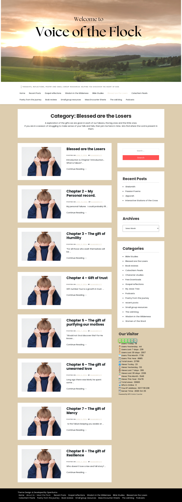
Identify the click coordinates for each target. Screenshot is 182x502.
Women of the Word (135, 321)
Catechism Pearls (139, 93)
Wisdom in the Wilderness (76, 93)
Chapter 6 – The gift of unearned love (85, 366)
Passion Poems (132, 191)
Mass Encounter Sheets (95, 99)
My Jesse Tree (132, 288)
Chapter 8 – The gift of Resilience (85, 453)
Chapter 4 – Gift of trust (87, 278)
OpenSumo (52, 492)
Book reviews (51, 99)
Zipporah (129, 195)
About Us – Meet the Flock (38, 495)
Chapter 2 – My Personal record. (80, 193)
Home (22, 93)
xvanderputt (96, 155)
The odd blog (116, 99)
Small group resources (71, 99)
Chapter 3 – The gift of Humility (85, 235)
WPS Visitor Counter (135, 394)
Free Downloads (133, 279)
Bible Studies (98, 93)
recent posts (131, 302)
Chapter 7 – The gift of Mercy (85, 410)
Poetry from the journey (30, 99)
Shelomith (130, 186)
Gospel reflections (53, 93)
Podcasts (130, 99)
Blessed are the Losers (118, 93)
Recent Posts (35, 93)
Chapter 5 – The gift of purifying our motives (85, 322)
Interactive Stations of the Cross (141, 200)
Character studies (134, 275)
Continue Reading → (76, 169)
